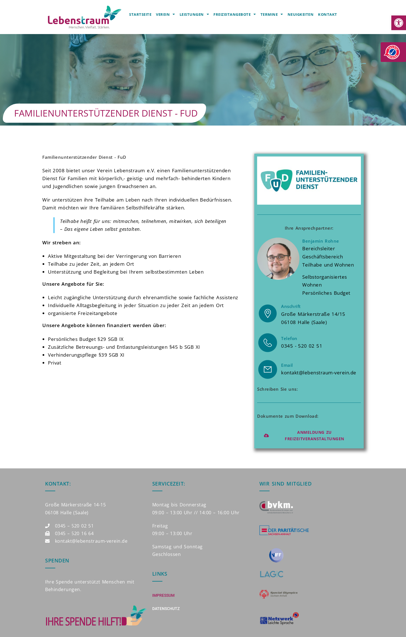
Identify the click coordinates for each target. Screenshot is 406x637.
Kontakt (327, 14)
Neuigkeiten (301, 14)
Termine (272, 14)
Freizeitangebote (234, 14)
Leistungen (194, 14)
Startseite (140, 14)
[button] (398, 22)
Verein (165, 14)
